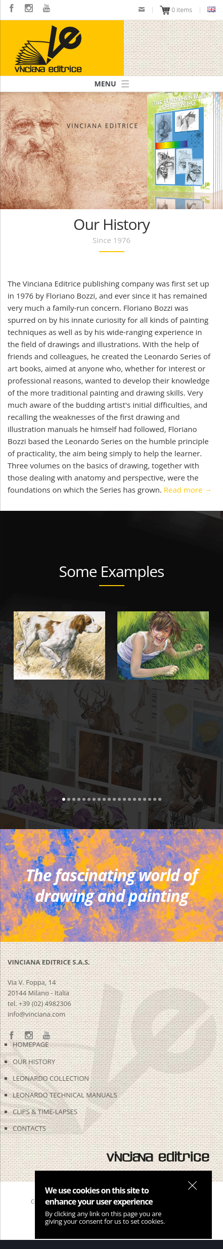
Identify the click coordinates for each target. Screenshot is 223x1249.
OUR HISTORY (34, 1061)
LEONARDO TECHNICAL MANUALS (65, 1094)
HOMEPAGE (31, 1044)
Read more (188, 490)
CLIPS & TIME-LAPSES (45, 1111)
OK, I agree (192, 1185)
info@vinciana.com (36, 1014)
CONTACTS (29, 1128)
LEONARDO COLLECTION (51, 1078)
